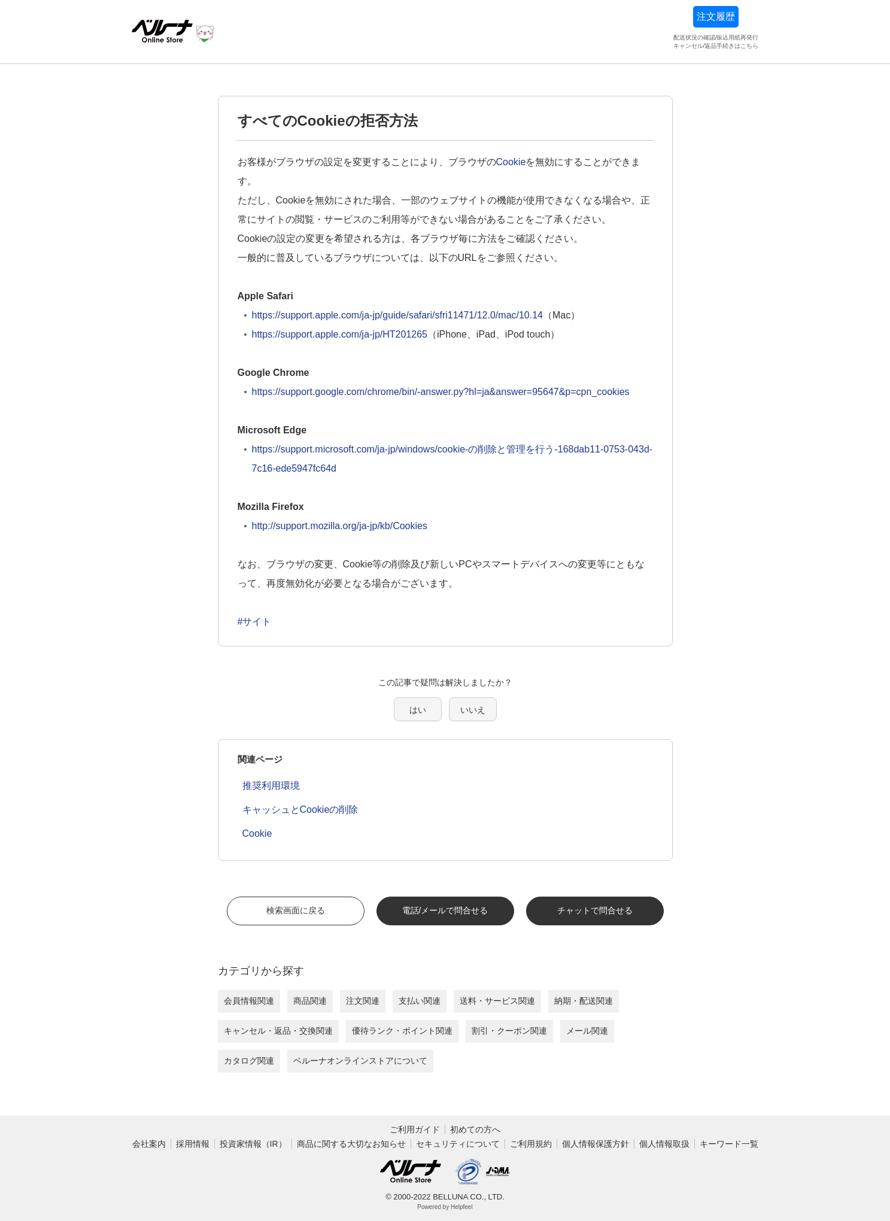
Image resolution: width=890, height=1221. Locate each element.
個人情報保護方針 (595, 1144)
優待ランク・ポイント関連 (402, 1030)
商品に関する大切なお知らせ (351, 1144)
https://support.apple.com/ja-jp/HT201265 (340, 334)
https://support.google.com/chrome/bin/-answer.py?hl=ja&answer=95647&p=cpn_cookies (441, 392)
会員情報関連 (249, 1001)
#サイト (255, 621)
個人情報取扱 (664, 1144)
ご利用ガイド (415, 1129)
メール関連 (587, 1030)
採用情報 (192, 1144)
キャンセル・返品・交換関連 (278, 1030)
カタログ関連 (249, 1060)
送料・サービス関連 (497, 1001)
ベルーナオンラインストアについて (360, 1060)
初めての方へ (475, 1129)
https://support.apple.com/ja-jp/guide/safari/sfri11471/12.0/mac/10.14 (397, 315)
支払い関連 (420, 1001)
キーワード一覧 (729, 1144)
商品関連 (310, 1001)
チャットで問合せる (595, 910)
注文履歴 (716, 16)
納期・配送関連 (583, 1001)
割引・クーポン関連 (509, 1030)
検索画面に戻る (295, 910)
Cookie (511, 162)
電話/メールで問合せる (445, 910)
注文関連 (362, 1001)
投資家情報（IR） (253, 1144)
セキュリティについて (458, 1144)
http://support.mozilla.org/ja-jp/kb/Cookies (339, 526)
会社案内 (149, 1144)
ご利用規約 (531, 1144)
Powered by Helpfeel (444, 1207)
